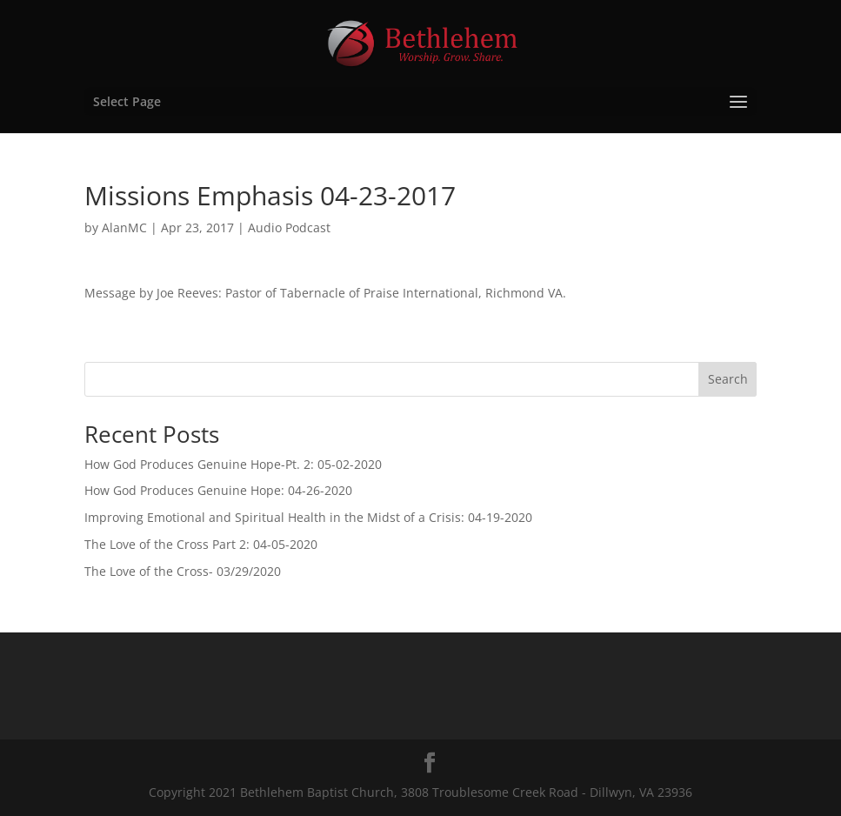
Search (728, 379)
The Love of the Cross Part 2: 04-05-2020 (200, 544)
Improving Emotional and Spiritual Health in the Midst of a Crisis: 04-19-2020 (308, 517)
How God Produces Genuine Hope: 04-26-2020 (218, 490)
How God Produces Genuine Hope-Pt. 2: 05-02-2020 (233, 464)
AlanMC (124, 227)
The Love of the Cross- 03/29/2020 (182, 571)
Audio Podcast (289, 227)
